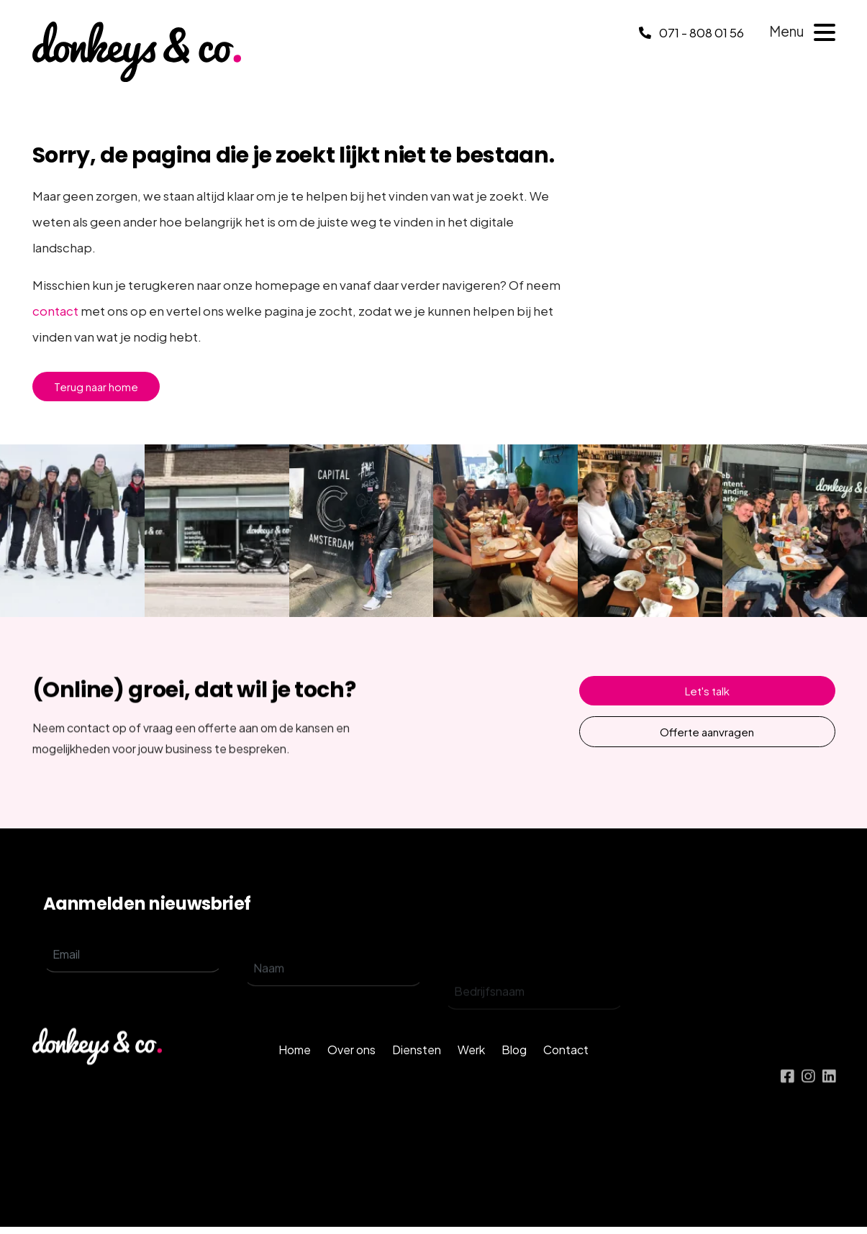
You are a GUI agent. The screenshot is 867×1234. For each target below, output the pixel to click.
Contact (566, 1076)
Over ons (351, 1076)
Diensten (416, 1076)
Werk (471, 1076)
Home (294, 1076)
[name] (333, 1002)
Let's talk (707, 691)
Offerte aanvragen (707, 732)
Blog (514, 1076)
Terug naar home (96, 386)
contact (55, 311)
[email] (132, 974)
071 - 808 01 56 (691, 32)
